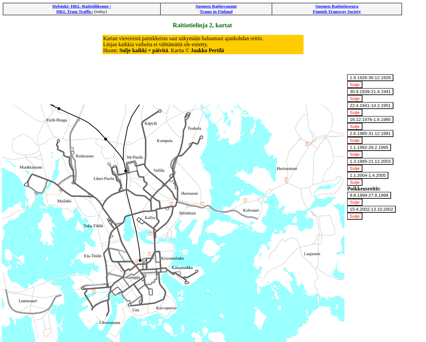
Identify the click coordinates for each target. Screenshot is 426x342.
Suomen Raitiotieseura (337, 6)
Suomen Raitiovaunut (216, 6)
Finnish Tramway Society (337, 11)
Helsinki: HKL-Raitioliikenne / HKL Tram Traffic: (81, 9)
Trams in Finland (216, 11)
